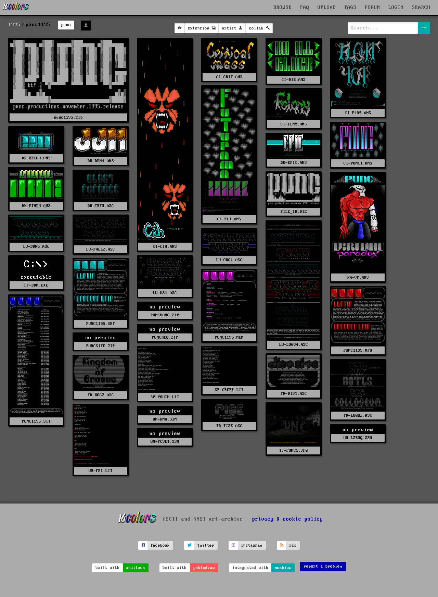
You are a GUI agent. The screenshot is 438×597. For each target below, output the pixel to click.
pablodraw (204, 567)
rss (293, 545)
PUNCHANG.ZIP (165, 315)
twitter (205, 545)
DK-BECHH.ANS (36, 158)
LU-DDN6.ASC (36, 246)
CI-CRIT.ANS (229, 77)
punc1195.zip (68, 117)
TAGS (350, 7)
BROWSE (282, 7)
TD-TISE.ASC (229, 426)
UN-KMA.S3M (165, 419)
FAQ (304, 7)
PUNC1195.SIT (36, 421)
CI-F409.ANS (358, 113)
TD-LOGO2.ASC (358, 415)
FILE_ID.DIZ (294, 211)
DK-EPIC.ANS (294, 162)
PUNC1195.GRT (100, 323)
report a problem (323, 566)
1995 (14, 24)
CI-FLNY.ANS (294, 124)
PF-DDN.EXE (36, 285)
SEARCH (421, 7)
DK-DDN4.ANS (101, 161)
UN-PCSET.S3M (165, 441)
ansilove (135, 567)
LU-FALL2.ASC (100, 249)
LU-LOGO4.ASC (293, 344)
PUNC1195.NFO (358, 350)
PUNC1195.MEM (229, 337)
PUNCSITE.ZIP (100, 346)
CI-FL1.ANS (229, 219)
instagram (251, 545)
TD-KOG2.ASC (101, 395)
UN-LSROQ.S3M (358, 438)
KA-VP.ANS (358, 277)
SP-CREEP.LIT (229, 390)
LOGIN (396, 7)
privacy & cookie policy (287, 519)
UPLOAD (327, 7)
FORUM (372, 7)
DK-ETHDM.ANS (36, 206)
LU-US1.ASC (165, 293)
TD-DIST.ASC (294, 393)
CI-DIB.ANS (294, 79)
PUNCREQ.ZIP (165, 337)
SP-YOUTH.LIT (165, 397)
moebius (283, 567)
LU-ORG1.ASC (229, 260)
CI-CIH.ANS (165, 246)
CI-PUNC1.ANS (358, 163)
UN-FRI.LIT (101, 470)
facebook (160, 545)
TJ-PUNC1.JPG (293, 450)
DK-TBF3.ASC (101, 206)
